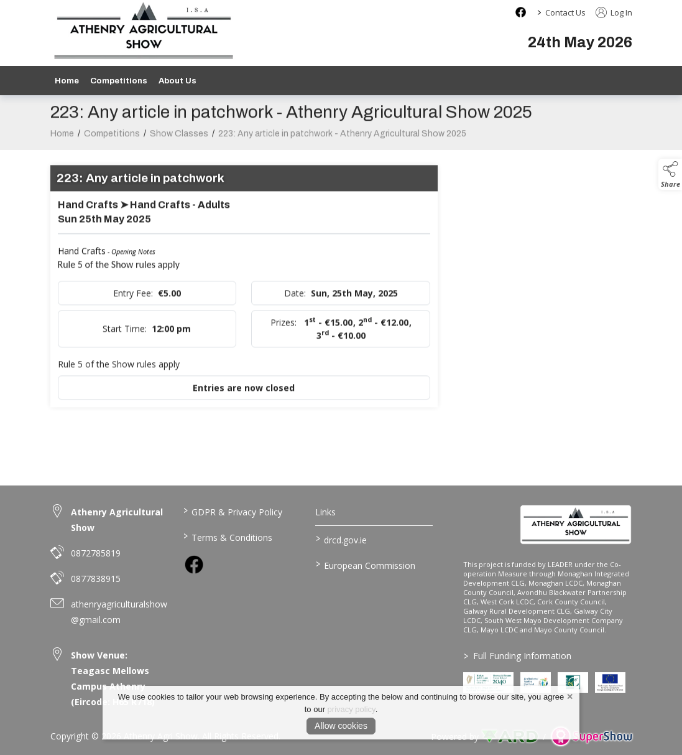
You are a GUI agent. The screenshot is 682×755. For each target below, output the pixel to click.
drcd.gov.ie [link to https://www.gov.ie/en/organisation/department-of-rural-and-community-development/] (341, 539)
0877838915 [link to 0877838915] (96, 578)
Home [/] (67, 80)
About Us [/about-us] (177, 80)
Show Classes (179, 140)
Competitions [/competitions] (118, 80)
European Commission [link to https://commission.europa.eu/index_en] (365, 564)
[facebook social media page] (520, 12)
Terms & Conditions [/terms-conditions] (227, 536)
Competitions (112, 140)
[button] (670, 174)
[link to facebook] (194, 564)
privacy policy (352, 709)
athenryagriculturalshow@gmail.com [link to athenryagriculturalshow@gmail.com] (119, 612)
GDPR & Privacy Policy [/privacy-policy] (232, 511)
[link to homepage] (576, 524)
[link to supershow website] (591, 737)
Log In (614, 12)
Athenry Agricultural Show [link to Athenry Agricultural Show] (117, 519)
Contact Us (565, 12)
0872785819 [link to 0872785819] (96, 553)
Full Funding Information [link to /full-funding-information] (517, 656)
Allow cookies (341, 726)
